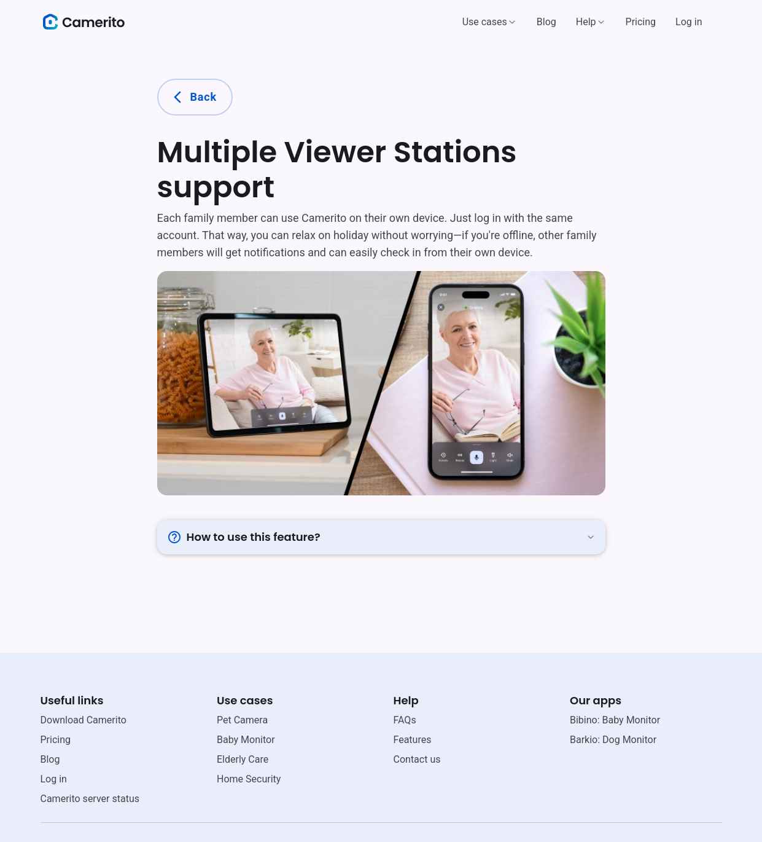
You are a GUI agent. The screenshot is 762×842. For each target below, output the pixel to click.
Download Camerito (83, 720)
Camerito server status (90, 799)
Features (413, 740)
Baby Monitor (246, 740)
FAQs (405, 720)
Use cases (484, 22)
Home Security (249, 779)
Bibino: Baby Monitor (615, 720)
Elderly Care (242, 759)
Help (586, 22)
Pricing (641, 22)
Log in (688, 22)
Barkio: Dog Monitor (613, 740)
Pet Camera (242, 720)
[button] (489, 22)
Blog (546, 22)
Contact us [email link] (417, 759)
